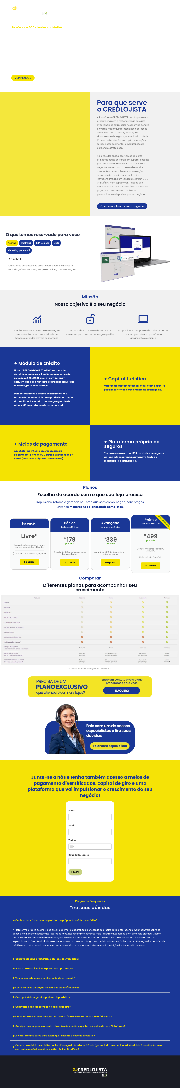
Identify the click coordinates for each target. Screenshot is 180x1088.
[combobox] (72, 846)
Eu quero (29, 562)
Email (71, 825)
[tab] (12, 243)
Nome (71, 810)
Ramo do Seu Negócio (78, 855)
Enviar (75, 872)
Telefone (72, 840)
